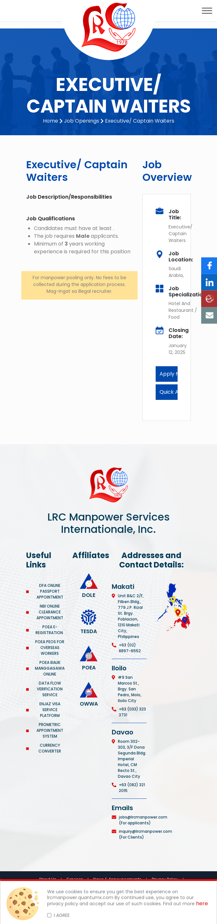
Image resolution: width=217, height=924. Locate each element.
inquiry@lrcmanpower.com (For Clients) (145, 834)
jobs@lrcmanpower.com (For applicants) (143, 820)
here (202, 903)
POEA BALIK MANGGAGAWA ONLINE (50, 668)
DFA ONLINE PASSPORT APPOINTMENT (49, 591)
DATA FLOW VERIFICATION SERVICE (50, 689)
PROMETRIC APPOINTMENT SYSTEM (49, 730)
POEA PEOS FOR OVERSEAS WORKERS (49, 647)
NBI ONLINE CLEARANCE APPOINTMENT (49, 612)
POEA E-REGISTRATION (50, 629)
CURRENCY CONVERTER (49, 748)
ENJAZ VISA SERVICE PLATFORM (49, 709)
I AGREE (62, 915)
